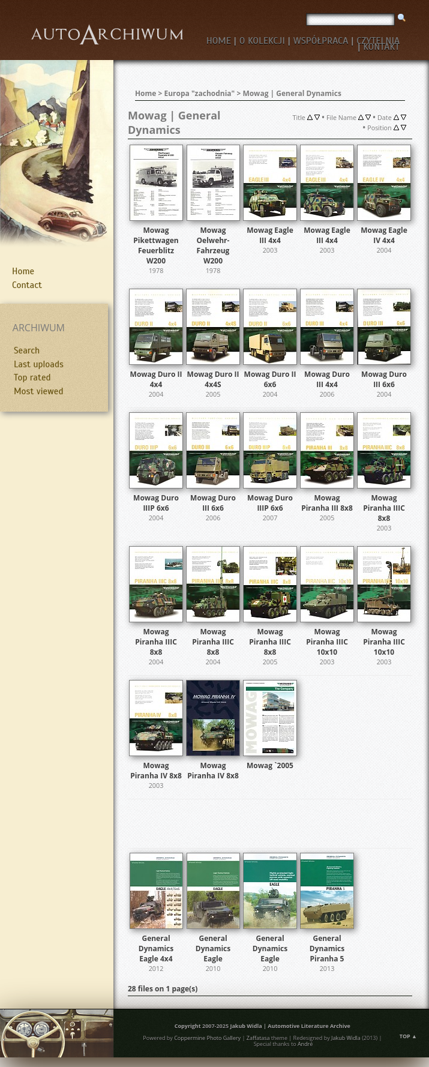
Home (23, 271)
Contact (27, 285)
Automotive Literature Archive (309, 1026)
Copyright (188, 1026)
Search (27, 350)
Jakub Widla (246, 1026)
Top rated (32, 377)
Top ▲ (408, 1036)
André (305, 1044)
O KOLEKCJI (262, 41)
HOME (218, 41)
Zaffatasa (258, 1038)
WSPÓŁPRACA (321, 41)
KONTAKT (381, 47)
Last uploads (39, 364)
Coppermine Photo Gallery (207, 1038)
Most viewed (38, 391)
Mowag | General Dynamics (291, 93)
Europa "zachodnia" (199, 93)
